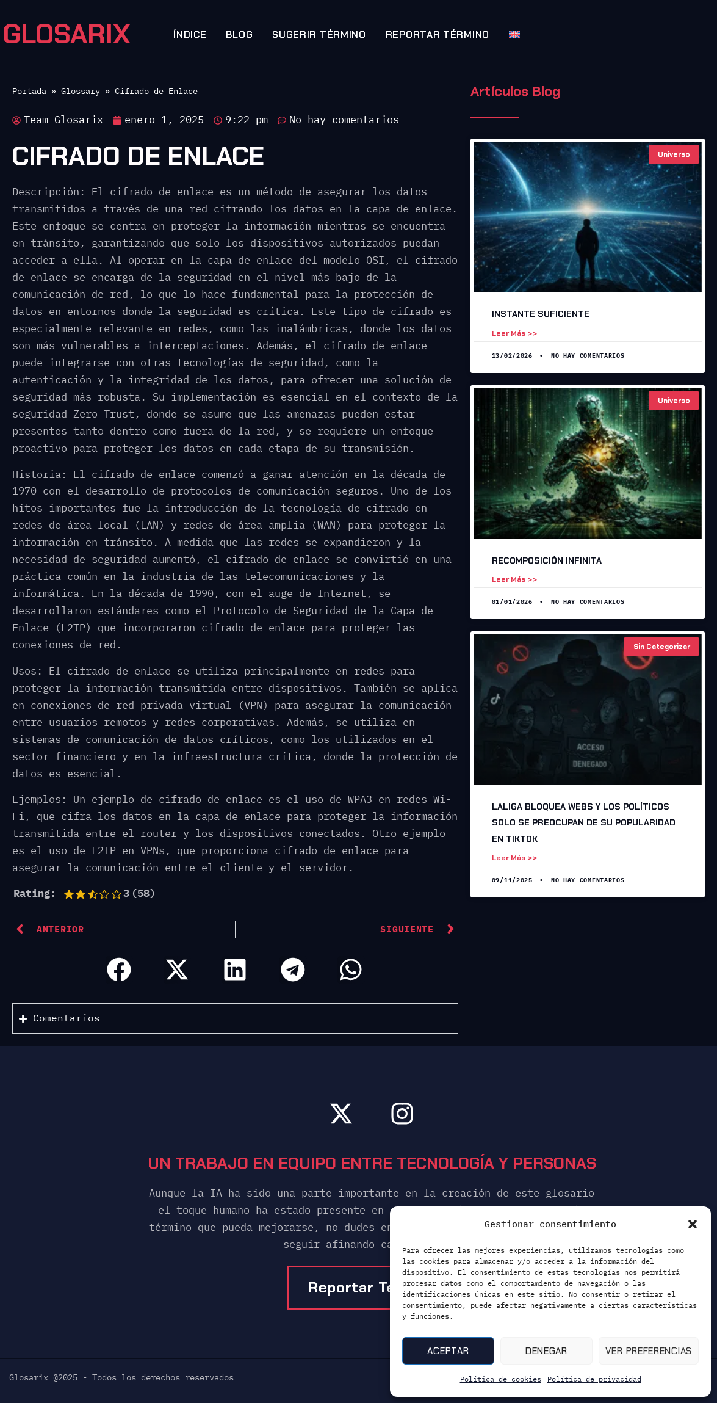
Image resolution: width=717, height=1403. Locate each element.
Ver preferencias (648, 1351)
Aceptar (448, 1351)
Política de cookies (500, 1378)
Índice (189, 34)
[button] (692, 1224)
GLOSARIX (67, 34)
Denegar (546, 1351)
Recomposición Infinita (547, 560)
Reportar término (437, 34)
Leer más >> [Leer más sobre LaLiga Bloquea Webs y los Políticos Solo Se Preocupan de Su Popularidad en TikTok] (514, 858)
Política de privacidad (594, 1378)
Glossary (80, 90)
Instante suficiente (540, 313)
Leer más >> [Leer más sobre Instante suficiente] (514, 333)
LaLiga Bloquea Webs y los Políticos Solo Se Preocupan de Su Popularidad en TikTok (584, 822)
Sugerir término (319, 34)
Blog (239, 34)
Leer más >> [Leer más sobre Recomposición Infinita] (514, 579)
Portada (29, 90)
